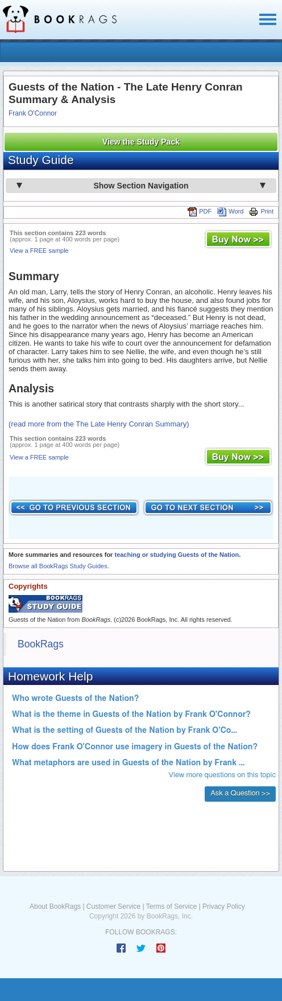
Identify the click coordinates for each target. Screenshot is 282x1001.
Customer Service (113, 906)
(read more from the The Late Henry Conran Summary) (99, 424)
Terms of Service (171, 906)
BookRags (41, 644)
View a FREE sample (39, 250)
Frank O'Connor (33, 113)
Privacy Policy (223, 906)
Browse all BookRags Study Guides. (59, 566)
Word (230, 211)
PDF (200, 211)
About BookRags (55, 906)
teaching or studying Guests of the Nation (176, 554)
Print (261, 211)
